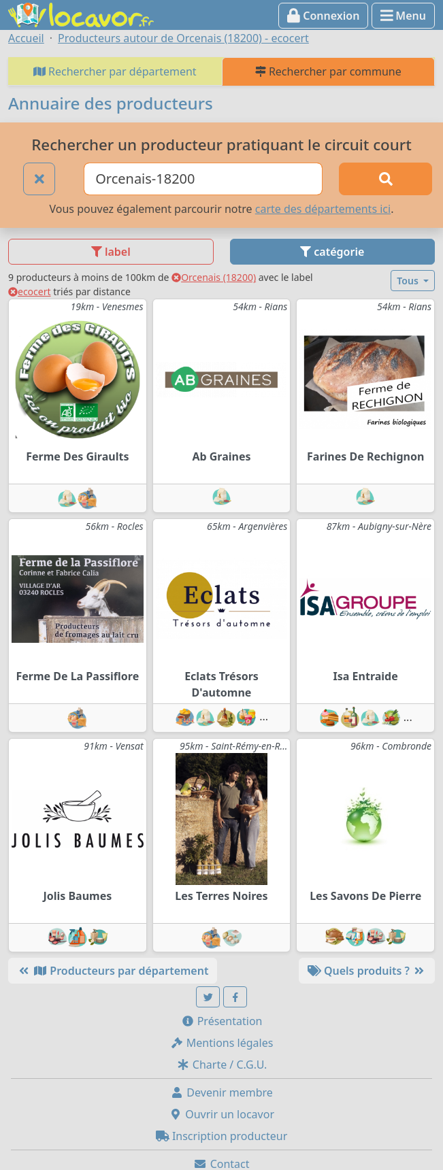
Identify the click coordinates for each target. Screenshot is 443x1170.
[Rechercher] (385, 179)
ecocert (29, 291)
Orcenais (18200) (213, 277)
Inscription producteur (222, 1136)
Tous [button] (409, 280)
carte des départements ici (323, 208)
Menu (403, 15)
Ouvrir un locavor (221, 1114)
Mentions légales (222, 1042)
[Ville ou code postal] (203, 179)
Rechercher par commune (328, 71)
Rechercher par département (115, 71)
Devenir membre (221, 1092)
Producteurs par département (112, 970)
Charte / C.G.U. (221, 1064)
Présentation (222, 1021)
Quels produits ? (367, 970)
